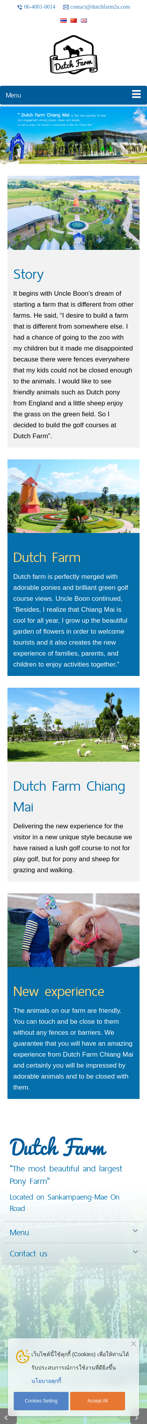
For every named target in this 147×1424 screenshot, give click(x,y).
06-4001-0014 (36, 7)
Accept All (97, 1401)
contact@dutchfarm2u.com (96, 7)
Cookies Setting (41, 1401)
